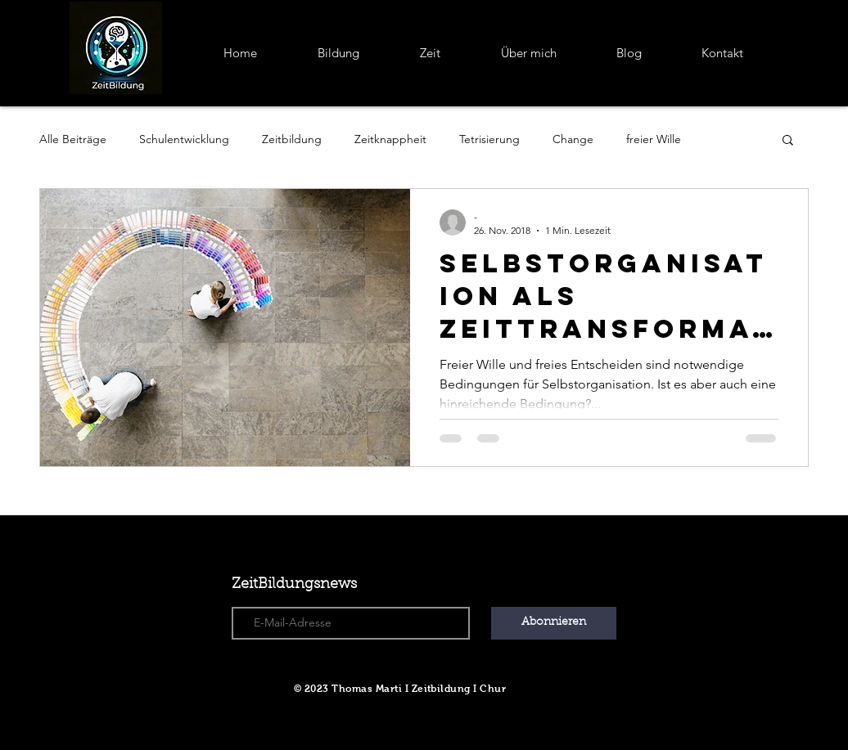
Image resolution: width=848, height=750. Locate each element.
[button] (788, 141)
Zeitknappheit (390, 139)
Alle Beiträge (72, 139)
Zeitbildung (292, 139)
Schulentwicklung (184, 139)
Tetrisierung (489, 139)
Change (573, 139)
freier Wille (653, 139)
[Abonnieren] (553, 623)
